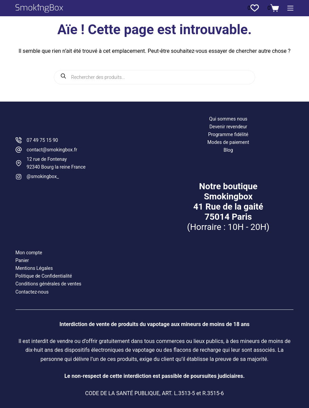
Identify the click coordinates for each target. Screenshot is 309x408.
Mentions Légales (34, 268)
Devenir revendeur (228, 126)
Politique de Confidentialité (44, 276)
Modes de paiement (228, 142)
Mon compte (29, 252)
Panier (22, 260)
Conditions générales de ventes (48, 283)
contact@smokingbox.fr (52, 149)
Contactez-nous (32, 292)
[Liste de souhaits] (253, 8)
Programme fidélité (228, 134)
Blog (228, 150)
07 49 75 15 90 (42, 140)
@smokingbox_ (43, 176)
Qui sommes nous (228, 119)
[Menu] (290, 8)
